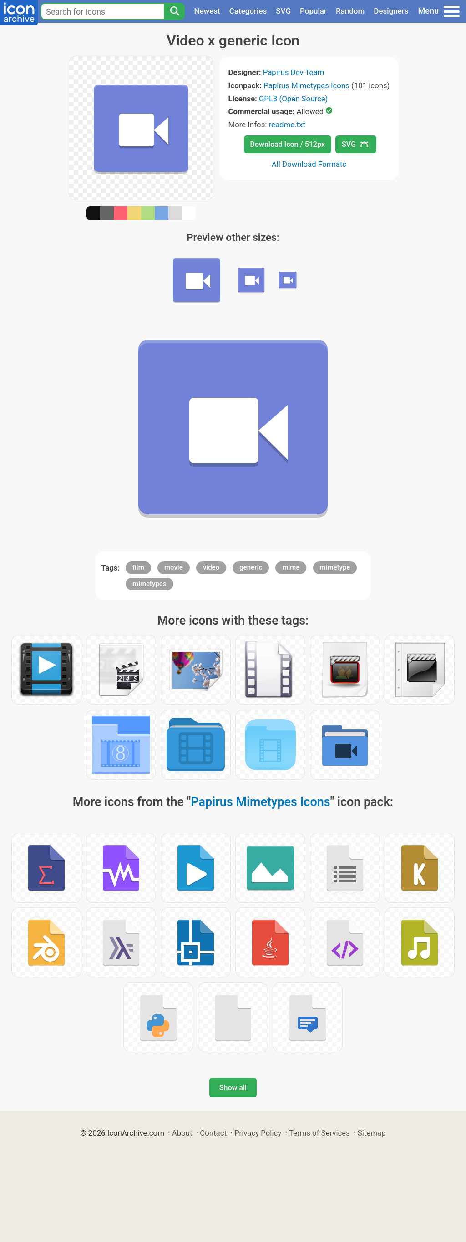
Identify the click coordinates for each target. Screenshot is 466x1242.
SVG (283, 10)
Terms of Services (319, 1132)
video (211, 567)
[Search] (174, 11)
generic (250, 567)
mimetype (335, 567)
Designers (391, 10)
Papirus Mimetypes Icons (306, 85)
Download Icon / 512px (287, 144)
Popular (313, 10)
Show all (233, 1087)
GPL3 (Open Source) (293, 98)
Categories (248, 10)
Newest (207, 10)
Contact (213, 1132)
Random (350, 10)
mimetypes (149, 584)
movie (173, 567)
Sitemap (372, 1132)
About (182, 1132)
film (138, 567)
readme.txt (287, 124)
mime (290, 567)
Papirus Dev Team (293, 72)
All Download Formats (309, 164)
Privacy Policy (257, 1132)
